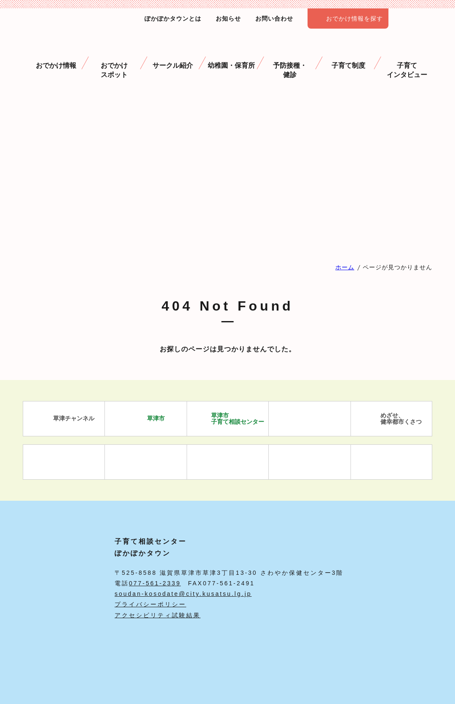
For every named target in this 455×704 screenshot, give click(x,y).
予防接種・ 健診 (290, 59)
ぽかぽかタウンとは (173, 18)
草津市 (146, 418)
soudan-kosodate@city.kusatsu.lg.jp (183, 593)
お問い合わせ (274, 18)
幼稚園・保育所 (231, 54)
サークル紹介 (173, 54)
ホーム (344, 267)
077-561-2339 (155, 583)
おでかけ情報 (56, 54)
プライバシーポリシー (150, 604)
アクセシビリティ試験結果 (158, 615)
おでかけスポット (114, 59)
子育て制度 (348, 54)
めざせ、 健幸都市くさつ (391, 419)
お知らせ (228, 18)
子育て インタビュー (407, 59)
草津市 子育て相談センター (227, 418)
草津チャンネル (63, 418)
